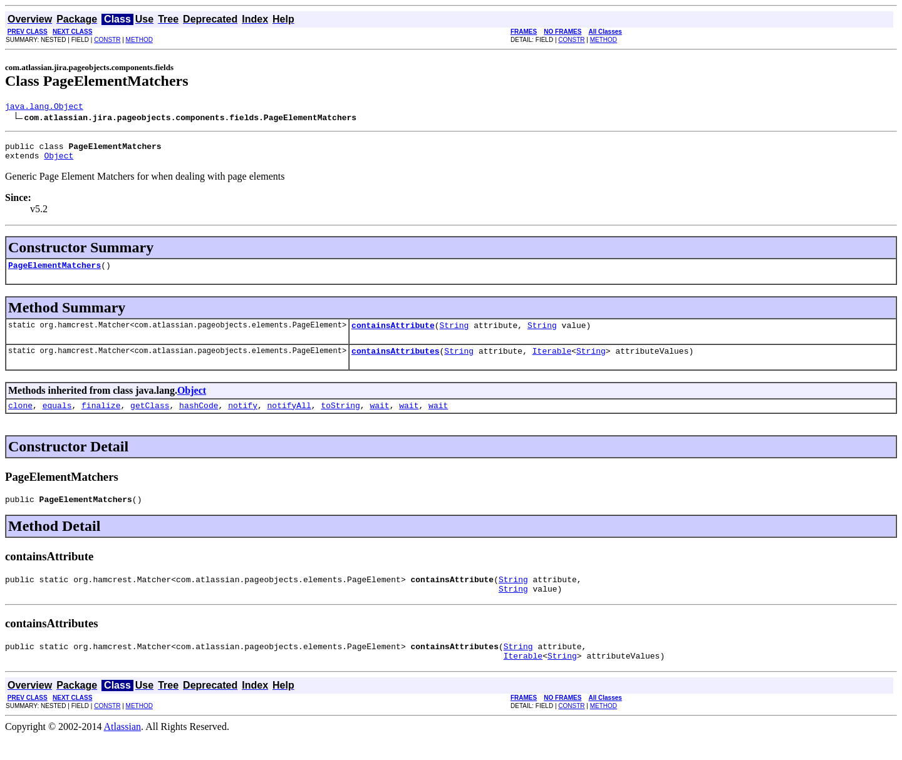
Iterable (551, 361)
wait (379, 418)
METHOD (139, 39)
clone (20, 418)
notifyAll (289, 418)
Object (58, 161)
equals (57, 418)
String (454, 334)
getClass (149, 418)
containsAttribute (393, 334)
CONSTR (107, 39)
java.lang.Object (44, 107)
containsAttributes (395, 361)
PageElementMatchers (54, 272)
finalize (100, 418)
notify (242, 418)
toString (340, 418)
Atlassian (123, 749)
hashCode (198, 418)
